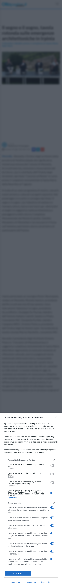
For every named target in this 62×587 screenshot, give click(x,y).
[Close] (57, 417)
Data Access (31, 582)
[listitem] (31, 460)
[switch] (52, 465)
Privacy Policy (45, 582)
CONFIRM (18, 573)
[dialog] (31, 500)
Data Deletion (17, 582)
